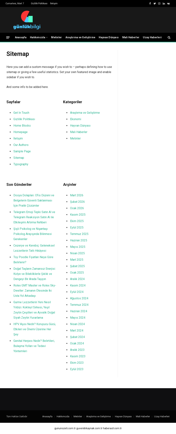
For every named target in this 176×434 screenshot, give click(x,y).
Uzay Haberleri (152, 37)
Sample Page (22, 151)
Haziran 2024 (78, 311)
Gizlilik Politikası (39, 3)
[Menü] (8, 37)
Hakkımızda (37, 37)
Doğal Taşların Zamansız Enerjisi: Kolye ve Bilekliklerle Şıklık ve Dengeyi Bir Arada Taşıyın (34, 274)
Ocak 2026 (77, 208)
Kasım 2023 (78, 356)
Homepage (20, 132)
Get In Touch (21, 112)
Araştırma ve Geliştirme (80, 37)
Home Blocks (22, 125)
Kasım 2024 (78, 285)
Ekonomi (75, 119)
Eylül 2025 (76, 227)
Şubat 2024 (77, 337)
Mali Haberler (131, 37)
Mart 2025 (76, 259)
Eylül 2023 (76, 369)
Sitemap (18, 158)
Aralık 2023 (77, 350)
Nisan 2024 (77, 324)
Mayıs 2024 (77, 317)
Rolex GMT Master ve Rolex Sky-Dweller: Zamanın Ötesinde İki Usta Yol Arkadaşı (34, 290)
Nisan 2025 (77, 253)
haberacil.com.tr (112, 428)
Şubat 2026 (77, 201)
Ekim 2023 (77, 362)
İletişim (54, 3)
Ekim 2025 (77, 221)
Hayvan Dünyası (109, 37)
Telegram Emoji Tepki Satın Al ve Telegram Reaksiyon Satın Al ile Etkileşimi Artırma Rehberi (34, 217)
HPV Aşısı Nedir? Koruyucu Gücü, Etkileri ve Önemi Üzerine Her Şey (34, 329)
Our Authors (21, 145)
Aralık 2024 (77, 279)
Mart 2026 (76, 195)
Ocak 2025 (77, 272)
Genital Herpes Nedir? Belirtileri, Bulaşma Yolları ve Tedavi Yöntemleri (34, 346)
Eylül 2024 (76, 292)
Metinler (56, 37)
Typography (20, 164)
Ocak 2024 (77, 343)
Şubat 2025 (77, 266)
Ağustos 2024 (79, 298)
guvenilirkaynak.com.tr (89, 428)
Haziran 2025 (78, 240)
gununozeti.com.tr (65, 428)
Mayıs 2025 (77, 247)
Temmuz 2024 (79, 305)
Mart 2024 (76, 330)
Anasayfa (20, 37)
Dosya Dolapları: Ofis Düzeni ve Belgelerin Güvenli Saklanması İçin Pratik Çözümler (33, 200)
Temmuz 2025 (79, 234)
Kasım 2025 (78, 214)
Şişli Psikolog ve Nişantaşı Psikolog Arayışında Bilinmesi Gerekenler (32, 234)
